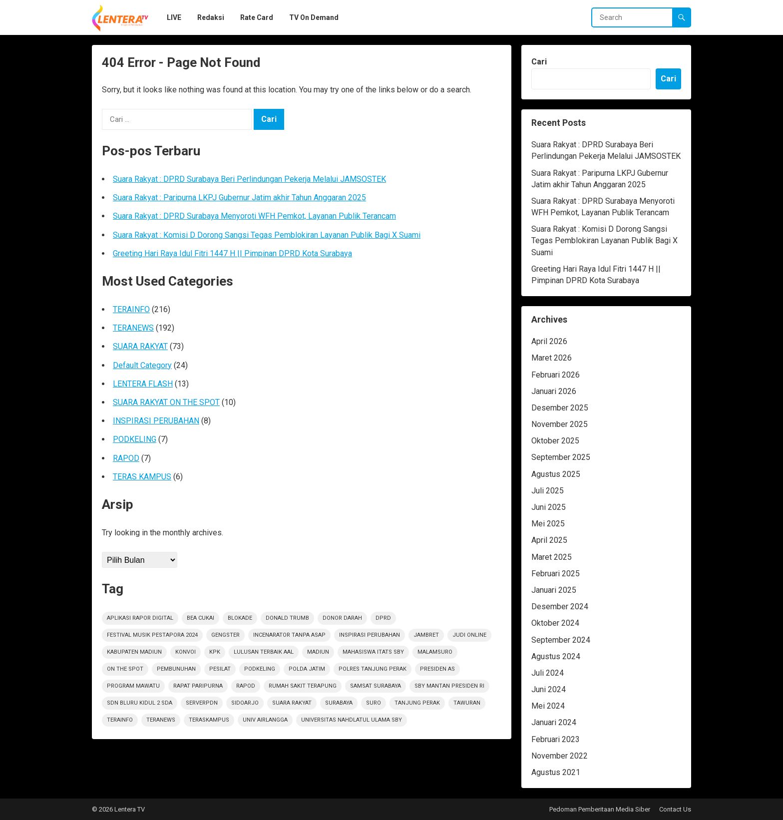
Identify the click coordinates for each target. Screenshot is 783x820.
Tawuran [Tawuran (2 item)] (466, 703)
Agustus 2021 (555, 772)
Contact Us (675, 809)
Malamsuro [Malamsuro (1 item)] (434, 652)
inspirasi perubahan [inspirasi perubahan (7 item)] (369, 635)
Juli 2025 (547, 490)
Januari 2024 (553, 722)
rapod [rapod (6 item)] (245, 686)
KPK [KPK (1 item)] (214, 652)
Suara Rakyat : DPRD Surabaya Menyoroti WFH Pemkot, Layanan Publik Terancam (254, 216)
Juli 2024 (547, 673)
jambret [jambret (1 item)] (426, 635)
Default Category (142, 365)
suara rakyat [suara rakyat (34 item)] (292, 703)
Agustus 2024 (555, 656)
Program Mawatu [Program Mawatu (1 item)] (133, 686)
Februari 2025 (555, 573)
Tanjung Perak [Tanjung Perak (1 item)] (417, 703)
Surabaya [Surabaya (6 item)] (339, 703)
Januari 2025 (553, 590)
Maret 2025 (551, 557)
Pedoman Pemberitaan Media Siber (599, 809)
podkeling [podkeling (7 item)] (259, 669)
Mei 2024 (548, 706)
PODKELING (134, 439)
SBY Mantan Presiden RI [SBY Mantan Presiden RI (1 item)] (449, 686)
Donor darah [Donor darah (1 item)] (342, 618)
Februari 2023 (555, 739)
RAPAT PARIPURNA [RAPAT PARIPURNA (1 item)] (198, 686)
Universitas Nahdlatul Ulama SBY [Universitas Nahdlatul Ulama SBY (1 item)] (351, 720)
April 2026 (549, 341)
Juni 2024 (548, 689)
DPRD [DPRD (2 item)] (383, 618)
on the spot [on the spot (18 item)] (125, 669)
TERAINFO (131, 309)
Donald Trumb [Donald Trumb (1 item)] (287, 618)
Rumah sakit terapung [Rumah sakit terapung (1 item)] (303, 686)
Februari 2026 (555, 375)
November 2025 (559, 424)
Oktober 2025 (555, 440)
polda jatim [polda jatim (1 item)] (307, 669)
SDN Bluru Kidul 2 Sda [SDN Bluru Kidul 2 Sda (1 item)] (139, 703)
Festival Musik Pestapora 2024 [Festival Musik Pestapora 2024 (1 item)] (152, 635)
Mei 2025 (548, 523)
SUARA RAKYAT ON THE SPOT (166, 402)
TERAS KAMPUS (142, 476)
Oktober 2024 (555, 623)
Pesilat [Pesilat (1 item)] (220, 669)
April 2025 (549, 540)
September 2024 (560, 640)
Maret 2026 (551, 358)
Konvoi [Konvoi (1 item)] (185, 652)
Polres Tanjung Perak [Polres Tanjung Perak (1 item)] (372, 669)
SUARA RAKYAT (140, 346)
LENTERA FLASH (143, 384)
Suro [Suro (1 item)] (373, 703)
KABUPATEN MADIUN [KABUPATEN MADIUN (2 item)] (134, 652)
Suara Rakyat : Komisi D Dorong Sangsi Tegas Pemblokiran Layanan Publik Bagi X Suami (266, 235)
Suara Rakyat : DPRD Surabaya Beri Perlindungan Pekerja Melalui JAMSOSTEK (249, 179)
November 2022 (559, 756)
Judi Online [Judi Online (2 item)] (469, 635)
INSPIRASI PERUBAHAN (156, 420)
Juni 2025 (548, 507)
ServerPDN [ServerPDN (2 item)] (202, 703)
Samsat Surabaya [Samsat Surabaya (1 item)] (375, 686)
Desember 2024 (559, 606)
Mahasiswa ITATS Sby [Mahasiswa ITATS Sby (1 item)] (373, 652)
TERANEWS (133, 328)
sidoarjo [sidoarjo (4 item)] (245, 703)
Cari (539, 61)
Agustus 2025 (555, 474)
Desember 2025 (559, 407)
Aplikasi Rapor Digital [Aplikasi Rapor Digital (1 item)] (140, 618)
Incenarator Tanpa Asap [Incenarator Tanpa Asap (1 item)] (289, 635)
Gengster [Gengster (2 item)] (225, 635)
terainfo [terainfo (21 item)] (120, 720)
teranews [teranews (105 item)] (160, 720)
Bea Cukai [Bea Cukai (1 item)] (200, 618)
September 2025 (560, 457)
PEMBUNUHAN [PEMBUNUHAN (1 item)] (176, 669)
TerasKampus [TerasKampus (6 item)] (209, 720)
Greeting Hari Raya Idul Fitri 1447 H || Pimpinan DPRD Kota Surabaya (232, 253)
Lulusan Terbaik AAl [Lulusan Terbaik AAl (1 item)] (264, 652)
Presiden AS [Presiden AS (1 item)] (437, 669)
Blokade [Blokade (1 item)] (240, 618)
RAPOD (126, 458)
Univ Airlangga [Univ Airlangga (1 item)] (265, 720)
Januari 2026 (553, 391)
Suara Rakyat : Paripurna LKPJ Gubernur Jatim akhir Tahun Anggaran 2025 (239, 197)
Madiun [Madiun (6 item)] (318, 652)
